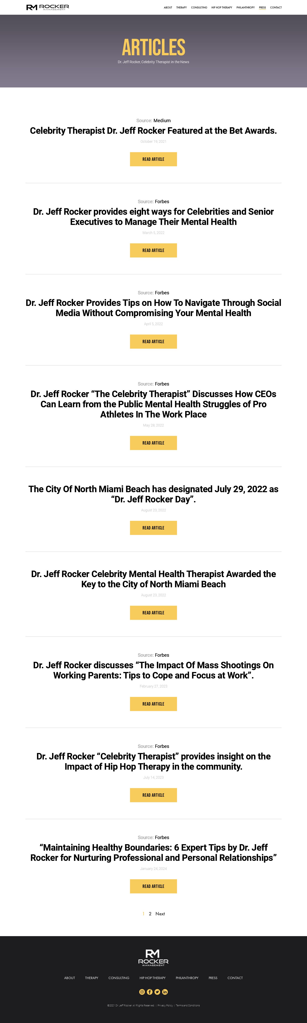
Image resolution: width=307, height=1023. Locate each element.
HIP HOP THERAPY (221, 7)
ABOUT (168, 7)
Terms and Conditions (188, 1005)
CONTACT (276, 7)
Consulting (199, 7)
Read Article (153, 159)
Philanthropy (246, 7)
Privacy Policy (165, 1005)
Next (160, 913)
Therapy (181, 7)
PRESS (262, 7)
